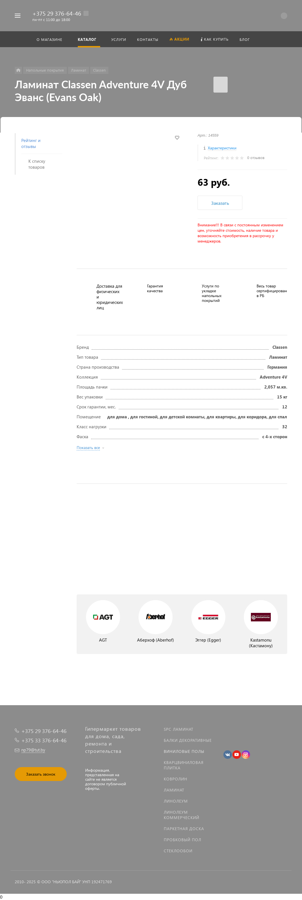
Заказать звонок (40, 774)
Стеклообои (178, 850)
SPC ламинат (178, 729)
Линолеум (176, 801)
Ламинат (174, 790)
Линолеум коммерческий (181, 814)
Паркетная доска (184, 828)
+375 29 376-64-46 (56, 13)
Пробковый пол (182, 839)
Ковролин (175, 779)
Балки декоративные (188, 740)
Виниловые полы (184, 751)
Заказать (220, 203)
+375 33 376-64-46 (43, 740)
